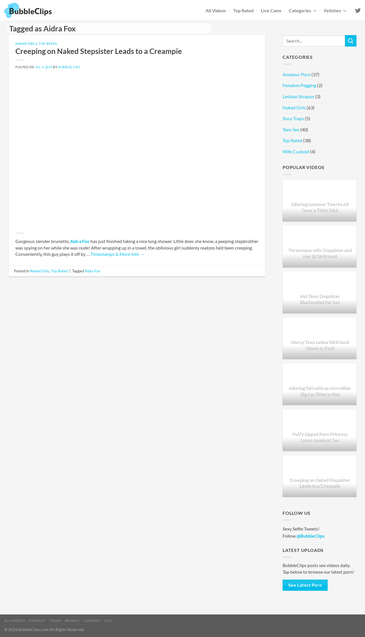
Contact (37, 620)
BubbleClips (69, 67)
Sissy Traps (293, 118)
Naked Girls (26, 43)
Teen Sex (291, 129)
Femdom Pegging (299, 85)
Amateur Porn (297, 74)
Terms (55, 620)
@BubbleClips (311, 535)
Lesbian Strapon (298, 96)
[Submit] (350, 40)
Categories (303, 10)
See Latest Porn (305, 585)
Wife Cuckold (296, 151)
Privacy (72, 620)
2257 (108, 620)
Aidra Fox (80, 241)
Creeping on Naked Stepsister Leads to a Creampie (98, 51)
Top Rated (243, 10)
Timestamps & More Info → (118, 254)
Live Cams (271, 10)
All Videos (216, 10)
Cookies (92, 620)
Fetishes (335, 10)
